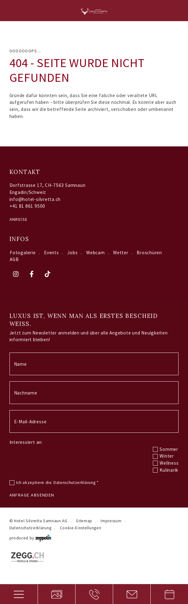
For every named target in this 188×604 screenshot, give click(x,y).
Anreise (18, 219)
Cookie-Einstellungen (80, 527)
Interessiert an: (26, 442)
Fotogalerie (22, 252)
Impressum (111, 520)
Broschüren (149, 252)
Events (51, 252)
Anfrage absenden (31, 495)
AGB (14, 259)
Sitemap (84, 520)
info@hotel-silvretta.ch (35, 199)
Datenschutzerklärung (76, 482)
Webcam (95, 252)
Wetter (120, 252)
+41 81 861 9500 (27, 206)
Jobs (72, 252)
